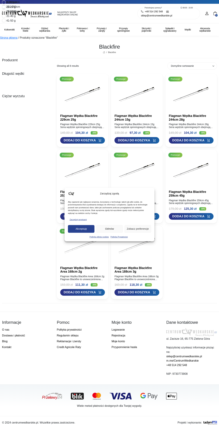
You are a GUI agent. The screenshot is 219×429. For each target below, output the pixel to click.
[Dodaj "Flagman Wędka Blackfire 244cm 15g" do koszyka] (136, 140)
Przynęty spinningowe (123, 29)
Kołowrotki (9, 29)
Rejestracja (118, 335)
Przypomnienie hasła (124, 347)
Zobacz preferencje (138, 228)
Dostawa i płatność (13, 335)
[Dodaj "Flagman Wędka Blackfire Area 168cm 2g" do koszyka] (82, 292)
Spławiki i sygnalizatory (169, 29)
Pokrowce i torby (82, 29)
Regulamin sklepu (68, 335)
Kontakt (6, 347)
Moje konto (118, 341)
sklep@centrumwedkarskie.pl (184, 356)
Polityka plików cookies (99, 237)
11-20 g (11, 6)
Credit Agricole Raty (69, 347)
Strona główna (8, 37)
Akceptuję (81, 228)
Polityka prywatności (69, 329)
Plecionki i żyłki (64, 29)
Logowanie (118, 329)
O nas (5, 329)
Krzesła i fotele (25, 29)
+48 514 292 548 (176, 365)
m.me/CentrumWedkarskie (182, 360)
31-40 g (11, 16)
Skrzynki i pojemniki (146, 29)
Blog (5, 341)
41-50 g (11, 20)
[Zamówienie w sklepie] (192, 66)
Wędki (188, 29)
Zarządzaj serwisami (78, 220)
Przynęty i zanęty (101, 29)
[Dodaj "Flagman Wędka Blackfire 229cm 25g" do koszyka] (82, 140)
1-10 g (10, 2)
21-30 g (11, 11)
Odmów (109, 228)
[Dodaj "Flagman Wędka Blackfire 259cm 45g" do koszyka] (191, 216)
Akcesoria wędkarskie (205, 29)
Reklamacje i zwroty (69, 341)
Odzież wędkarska (44, 29)
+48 (152, 11)
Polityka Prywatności (119, 237)
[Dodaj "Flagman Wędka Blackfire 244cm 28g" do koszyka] (191, 140)
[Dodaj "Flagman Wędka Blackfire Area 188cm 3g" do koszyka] (136, 292)
